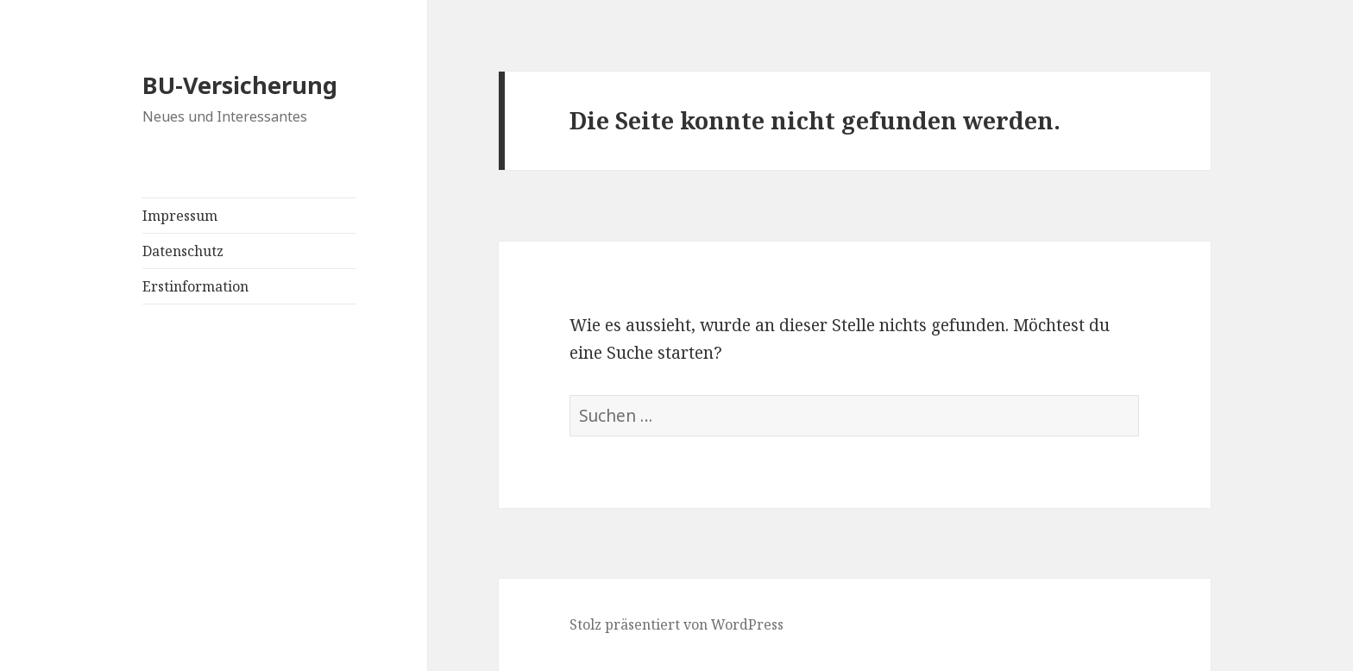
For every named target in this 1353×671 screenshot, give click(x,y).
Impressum (179, 215)
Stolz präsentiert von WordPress (676, 624)
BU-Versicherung (239, 85)
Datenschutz (182, 250)
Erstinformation (195, 286)
